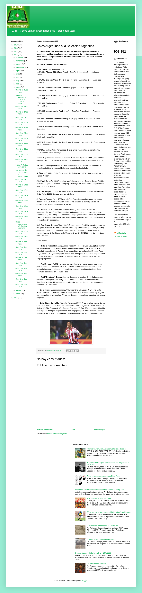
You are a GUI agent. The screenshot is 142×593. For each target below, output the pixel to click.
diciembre (20, 58)
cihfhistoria (121, 233)
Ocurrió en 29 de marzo (21, 113)
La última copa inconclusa (96, 564)
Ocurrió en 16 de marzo (21, 196)
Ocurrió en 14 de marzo (21, 207)
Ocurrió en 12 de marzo (21, 218)
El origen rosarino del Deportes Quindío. (102, 539)
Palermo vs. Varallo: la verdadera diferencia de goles (106, 449)
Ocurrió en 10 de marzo (21, 238)
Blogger (84, 581)
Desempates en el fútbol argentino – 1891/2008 (93, 553)
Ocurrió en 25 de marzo (21, 134)
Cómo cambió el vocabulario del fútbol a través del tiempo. (109, 512)
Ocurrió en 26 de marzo (21, 129)
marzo (18, 87)
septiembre (20, 67)
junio (18, 77)
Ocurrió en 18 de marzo (21, 186)
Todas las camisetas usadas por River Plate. (103, 476)
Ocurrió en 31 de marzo (21, 91)
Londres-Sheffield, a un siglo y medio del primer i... (20, 99)
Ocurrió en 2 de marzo (21, 280)
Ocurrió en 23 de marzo (21, 145)
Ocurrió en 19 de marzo (21, 181)
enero (18, 294)
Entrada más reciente (45, 430)
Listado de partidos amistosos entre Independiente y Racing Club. (100, 490)
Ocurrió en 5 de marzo (21, 264)
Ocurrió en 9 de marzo (21, 243)
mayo (18, 81)
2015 (16, 298)
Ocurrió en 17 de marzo (21, 191)
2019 (16, 45)
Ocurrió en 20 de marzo (21, 161)
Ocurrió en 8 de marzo (21, 248)
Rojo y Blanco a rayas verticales (99, 498)
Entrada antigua (99, 430)
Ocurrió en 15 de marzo (21, 202)
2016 (16, 55)
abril (18, 84)
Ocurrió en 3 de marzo (21, 275)
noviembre (20, 61)
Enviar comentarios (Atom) (57, 434)
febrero (19, 290)
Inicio (73, 430)
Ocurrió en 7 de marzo (21, 253)
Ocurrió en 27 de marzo (21, 123)
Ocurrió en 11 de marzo (21, 232)
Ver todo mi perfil (120, 237)
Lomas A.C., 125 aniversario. (21, 166)
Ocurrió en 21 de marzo (21, 155)
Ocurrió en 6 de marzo (21, 259)
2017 (16, 51)
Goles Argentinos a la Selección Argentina (21, 225)
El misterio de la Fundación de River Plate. (103, 526)
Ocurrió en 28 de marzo (21, 118)
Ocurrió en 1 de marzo (21, 285)
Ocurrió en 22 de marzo (21, 150)
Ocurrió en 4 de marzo (21, 269)
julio (17, 74)
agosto (18, 71)
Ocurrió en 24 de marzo (21, 139)
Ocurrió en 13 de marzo (21, 212)
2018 (16, 48)
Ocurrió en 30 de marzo (21, 108)
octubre (19, 64)
